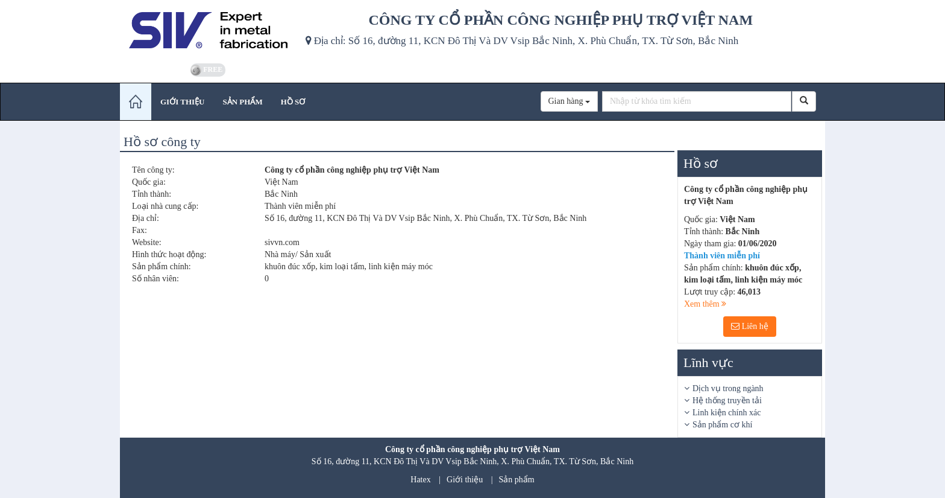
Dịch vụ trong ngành (728, 388)
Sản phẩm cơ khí (722, 424)
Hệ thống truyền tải (727, 400)
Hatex (420, 479)
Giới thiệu (465, 479)
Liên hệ (749, 326)
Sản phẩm (517, 479)
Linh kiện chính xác (726, 412)
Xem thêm (705, 303)
